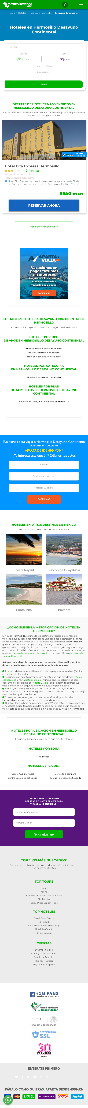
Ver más (75, 184)
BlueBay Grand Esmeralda (44, 953)
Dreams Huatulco (44, 949)
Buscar (44, 84)
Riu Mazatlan (44, 922)
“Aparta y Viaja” (40, 682)
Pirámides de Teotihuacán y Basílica (44, 895)
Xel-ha (44, 891)
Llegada (23, 54)
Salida (65, 54)
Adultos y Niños (44, 66)
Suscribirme (44, 834)
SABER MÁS (44, 499)
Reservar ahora (44, 205)
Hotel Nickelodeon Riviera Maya (44, 925)
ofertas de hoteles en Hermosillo (30, 653)
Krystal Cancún (44, 933)
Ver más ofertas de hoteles (44, 226)
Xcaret (44, 888)
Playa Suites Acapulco (44, 964)
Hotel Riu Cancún (44, 929)
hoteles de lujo (33, 679)
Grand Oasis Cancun (44, 918)
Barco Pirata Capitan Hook (44, 903)
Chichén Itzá (44, 899)
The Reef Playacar (44, 961)
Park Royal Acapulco (44, 957)
